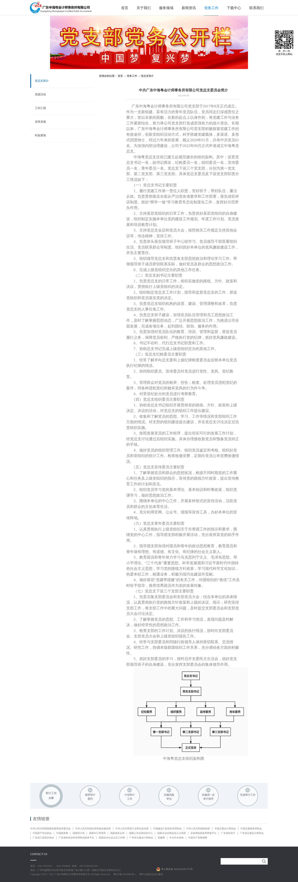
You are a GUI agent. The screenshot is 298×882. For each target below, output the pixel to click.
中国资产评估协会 (42, 833)
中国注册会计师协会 (225, 828)
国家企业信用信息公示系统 (171, 833)
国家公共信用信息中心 (141, 833)
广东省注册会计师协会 (252, 833)
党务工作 (132, 75)
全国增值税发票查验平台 (203, 833)
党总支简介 (147, 75)
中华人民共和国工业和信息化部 (132, 828)
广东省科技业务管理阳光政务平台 (76, 837)
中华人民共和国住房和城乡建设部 (93, 828)
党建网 (161, 837)
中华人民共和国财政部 (198, 828)
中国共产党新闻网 (197, 837)
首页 (124, 8)
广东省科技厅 (228, 833)
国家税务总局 (117, 833)
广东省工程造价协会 (43, 837)
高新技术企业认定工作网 (112, 837)
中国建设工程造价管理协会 (167, 828)
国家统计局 (78, 833)
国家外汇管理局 (97, 833)
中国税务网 (62, 833)
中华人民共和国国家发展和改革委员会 (50, 828)
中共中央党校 (176, 837)
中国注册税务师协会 (251, 828)
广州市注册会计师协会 (141, 837)
